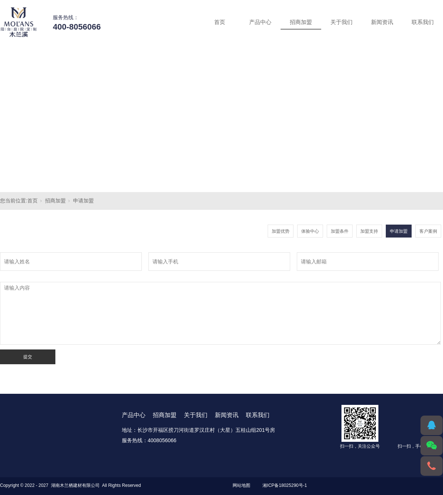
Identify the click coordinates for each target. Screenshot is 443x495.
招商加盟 (301, 22)
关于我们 (341, 22)
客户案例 (428, 231)
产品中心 (260, 22)
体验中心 (310, 231)
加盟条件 (339, 231)
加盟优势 (280, 231)
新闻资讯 (382, 22)
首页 (219, 22)
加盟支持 (369, 231)
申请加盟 (83, 201)
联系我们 (423, 22)
